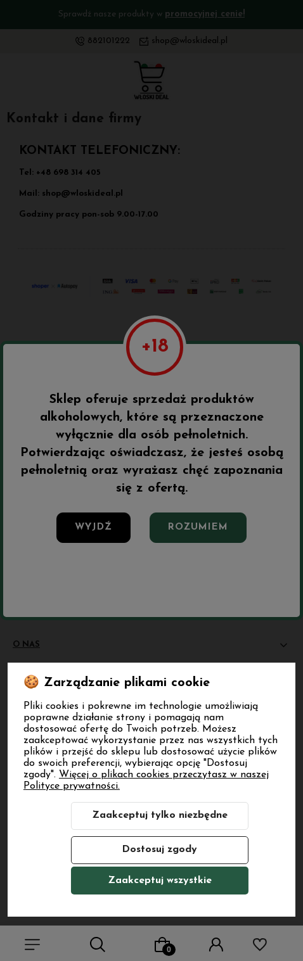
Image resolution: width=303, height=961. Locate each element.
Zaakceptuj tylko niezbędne (160, 815)
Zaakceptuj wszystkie (160, 880)
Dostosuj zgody (159, 849)
